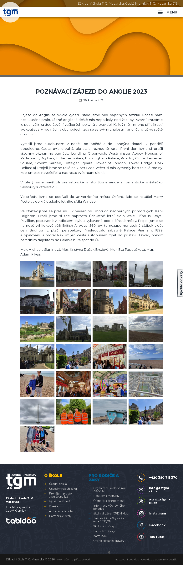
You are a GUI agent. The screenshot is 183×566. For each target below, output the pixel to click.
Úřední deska (58, 484)
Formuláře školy (104, 531)
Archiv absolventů (61, 511)
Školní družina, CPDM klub (110, 513)
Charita (53, 506)
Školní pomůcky (103, 526)
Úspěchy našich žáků (63, 488)
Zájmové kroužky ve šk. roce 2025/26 (109, 520)
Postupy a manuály (106, 496)
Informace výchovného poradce (109, 507)
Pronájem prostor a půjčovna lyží (61, 495)
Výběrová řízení (59, 501)
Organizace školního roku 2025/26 (110, 489)
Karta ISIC (100, 536)
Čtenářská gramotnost (108, 501)
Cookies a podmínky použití (158, 560)
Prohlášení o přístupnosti (73, 560)
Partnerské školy (60, 516)
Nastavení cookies (126, 560)
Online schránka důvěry (108, 541)
